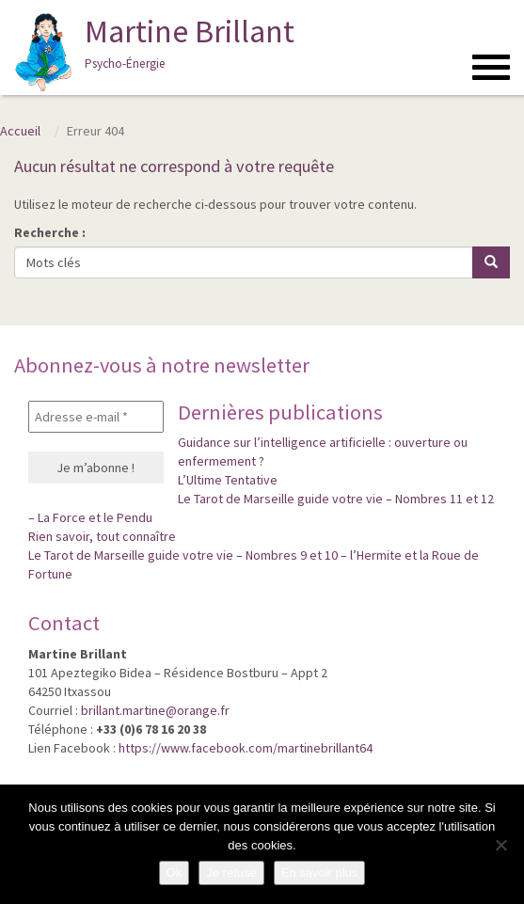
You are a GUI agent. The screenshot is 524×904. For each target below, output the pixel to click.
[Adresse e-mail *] (96, 417)
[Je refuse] (500, 844)
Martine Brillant (151, 51)
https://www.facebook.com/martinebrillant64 (246, 747)
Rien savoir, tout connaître (102, 536)
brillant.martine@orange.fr (155, 710)
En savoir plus (319, 872)
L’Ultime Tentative (228, 479)
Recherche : (50, 232)
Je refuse (231, 872)
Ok (175, 872)
